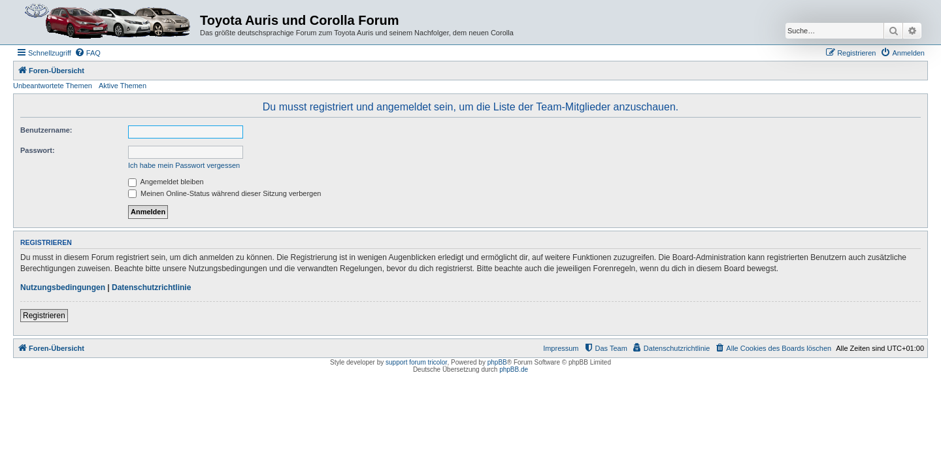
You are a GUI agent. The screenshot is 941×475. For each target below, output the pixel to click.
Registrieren (44, 315)
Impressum (560, 348)
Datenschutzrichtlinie (151, 287)
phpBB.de (513, 369)
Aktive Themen (122, 86)
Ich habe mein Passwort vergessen (184, 165)
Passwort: (37, 150)
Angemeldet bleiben (166, 182)
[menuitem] (87, 53)
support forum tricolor (416, 362)
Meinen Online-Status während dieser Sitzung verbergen (224, 193)
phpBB (497, 362)
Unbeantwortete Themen (52, 86)
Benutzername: (46, 130)
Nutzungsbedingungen (62, 287)
